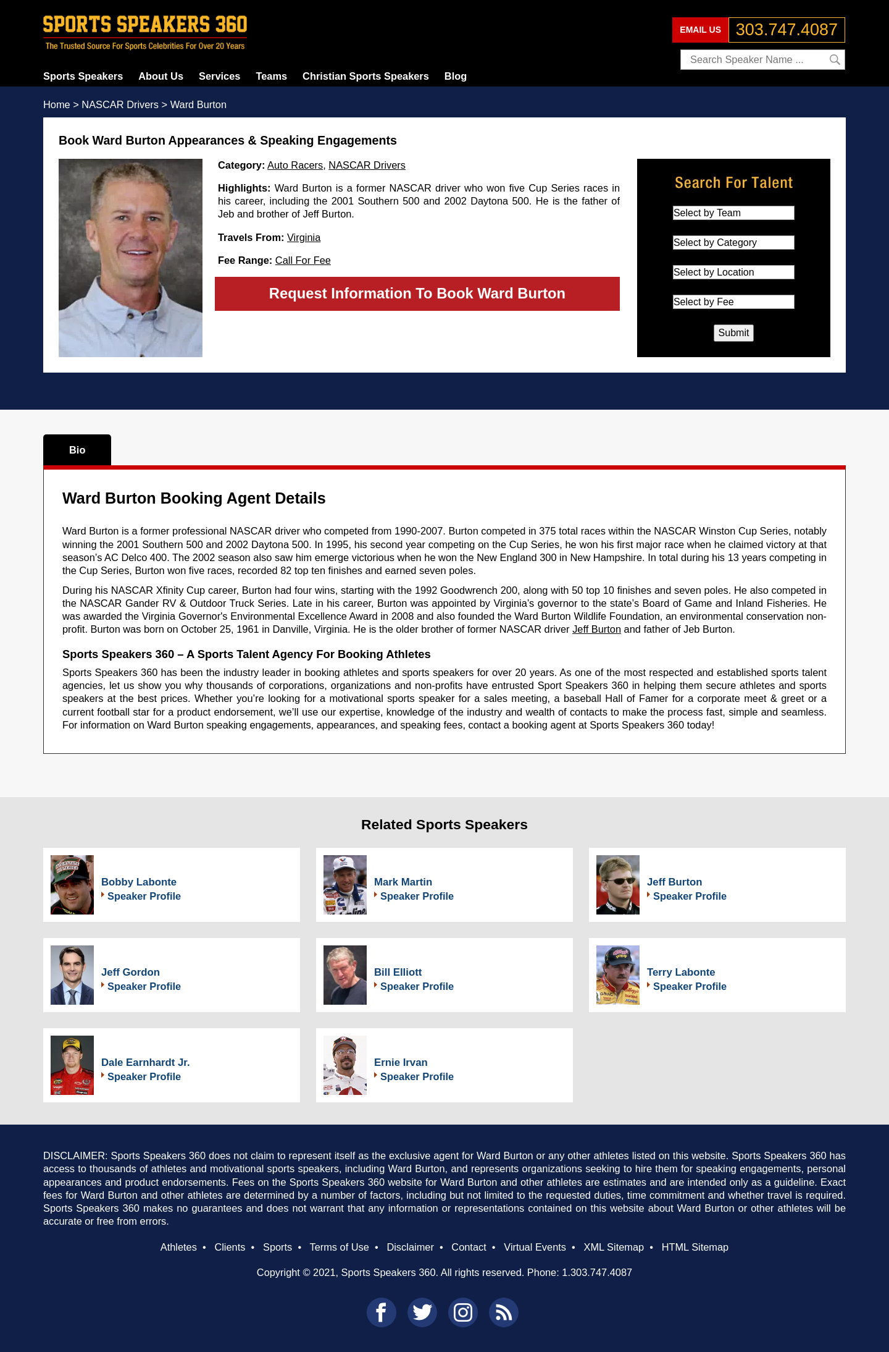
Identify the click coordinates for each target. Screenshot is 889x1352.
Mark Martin (403, 882)
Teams (271, 76)
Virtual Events (535, 1247)
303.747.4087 (787, 29)
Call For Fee (303, 260)
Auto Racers (295, 165)
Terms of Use (339, 1247)
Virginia (303, 237)
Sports (277, 1247)
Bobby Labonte (139, 882)
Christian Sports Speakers (366, 76)
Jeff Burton (596, 629)
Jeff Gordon (130, 972)
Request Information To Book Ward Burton (417, 293)
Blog (455, 76)
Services (219, 76)
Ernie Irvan (401, 1062)
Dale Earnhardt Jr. (145, 1062)
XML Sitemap (613, 1247)
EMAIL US (700, 30)
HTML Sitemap (695, 1247)
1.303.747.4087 (597, 1272)
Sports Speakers (83, 76)
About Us (160, 76)
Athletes (179, 1247)
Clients (229, 1247)
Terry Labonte (681, 972)
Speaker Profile (144, 896)
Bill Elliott (398, 972)
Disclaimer (409, 1247)
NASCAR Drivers (367, 165)
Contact (468, 1247)
